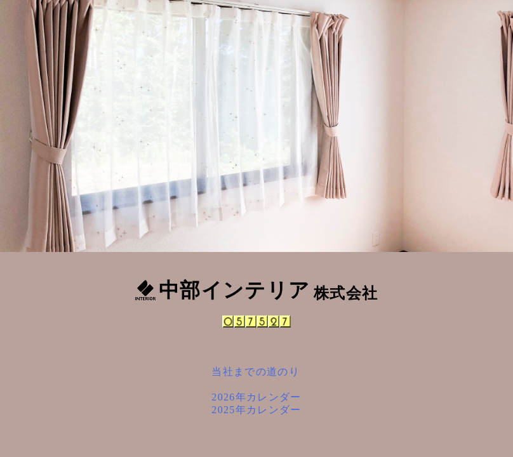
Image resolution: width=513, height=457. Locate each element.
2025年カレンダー (256, 409)
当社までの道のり (255, 371)
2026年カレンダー (256, 397)
